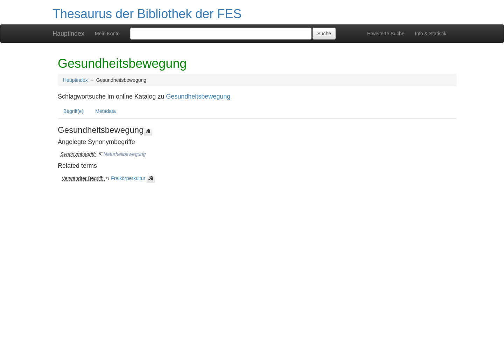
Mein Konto (107, 33)
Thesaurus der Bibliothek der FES (146, 14)
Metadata (105, 111)
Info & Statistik (430, 33)
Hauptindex (68, 33)
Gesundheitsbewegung (198, 96)
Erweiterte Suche (386, 33)
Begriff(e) (73, 111)
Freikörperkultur (128, 178)
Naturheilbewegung (125, 154)
